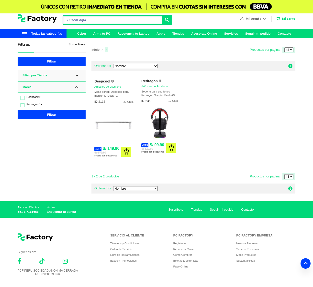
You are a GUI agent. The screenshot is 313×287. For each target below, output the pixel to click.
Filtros (24, 44)
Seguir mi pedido (257, 33)
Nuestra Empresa (246, 243)
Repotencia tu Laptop (133, 33)
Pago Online (180, 266)
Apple (160, 33)
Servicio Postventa (247, 249)
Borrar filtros (77, 44)
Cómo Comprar (182, 254)
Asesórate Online (204, 33)
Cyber (81, 33)
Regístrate (179, 243)
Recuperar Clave (183, 249)
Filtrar (51, 61)
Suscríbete (175, 209)
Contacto (284, 33)
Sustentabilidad (245, 260)
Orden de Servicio (121, 249)
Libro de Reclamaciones (125, 254)
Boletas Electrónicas (185, 260)
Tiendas (178, 33)
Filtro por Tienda (34, 75)
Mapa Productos (246, 254)
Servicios (231, 33)
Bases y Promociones (123, 260)
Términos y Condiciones (125, 243)
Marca (27, 87)
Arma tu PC (101, 33)
